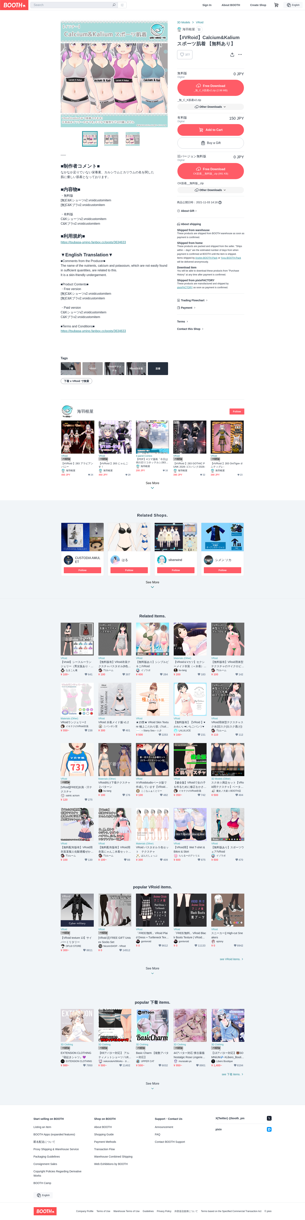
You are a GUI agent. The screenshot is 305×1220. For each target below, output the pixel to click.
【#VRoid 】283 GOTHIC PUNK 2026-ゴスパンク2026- (189, 465)
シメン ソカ (223, 560)
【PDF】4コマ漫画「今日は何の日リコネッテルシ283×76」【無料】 (152, 461)
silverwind (175, 560)
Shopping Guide (104, 1134)
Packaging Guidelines (46, 1156)
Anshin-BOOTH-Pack (206, 258)
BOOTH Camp (42, 1183)
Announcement (164, 1127)
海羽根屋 (85, 411)
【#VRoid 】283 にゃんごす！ (113, 465)
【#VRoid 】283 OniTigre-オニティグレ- (227, 465)
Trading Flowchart (192, 300)
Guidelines (148, 1211)
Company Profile (84, 1211)
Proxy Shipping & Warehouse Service (56, 1149)
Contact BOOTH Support (170, 1141)
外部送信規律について (186, 1211)
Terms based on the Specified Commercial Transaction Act (231, 1211)
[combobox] (74, 5)
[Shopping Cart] (276, 5)
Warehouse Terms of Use (126, 1211)
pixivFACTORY (185, 287)
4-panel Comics (144, 456)
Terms (181, 321)
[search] (114, 5)
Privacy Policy (164, 1211)
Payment (186, 307)
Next (164, 74)
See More (152, 586)
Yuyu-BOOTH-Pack (231, 258)
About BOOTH (231, 5)
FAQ (157, 1134)
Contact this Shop (188, 328)
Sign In (207, 5)
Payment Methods (105, 1141)
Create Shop (258, 5)
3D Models (183, 22)
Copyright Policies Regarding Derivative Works (57, 1173)
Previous (64, 74)
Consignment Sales (45, 1164)
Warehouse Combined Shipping (113, 1156)
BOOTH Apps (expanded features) (54, 1134)
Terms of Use (103, 1211)
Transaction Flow (104, 1149)
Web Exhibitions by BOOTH (111, 1164)
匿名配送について (44, 1141)
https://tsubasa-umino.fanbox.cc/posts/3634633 (93, 242)
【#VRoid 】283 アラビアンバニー (77, 465)
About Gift (187, 210)
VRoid (199, 22)
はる (125, 560)
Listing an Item (42, 1127)
